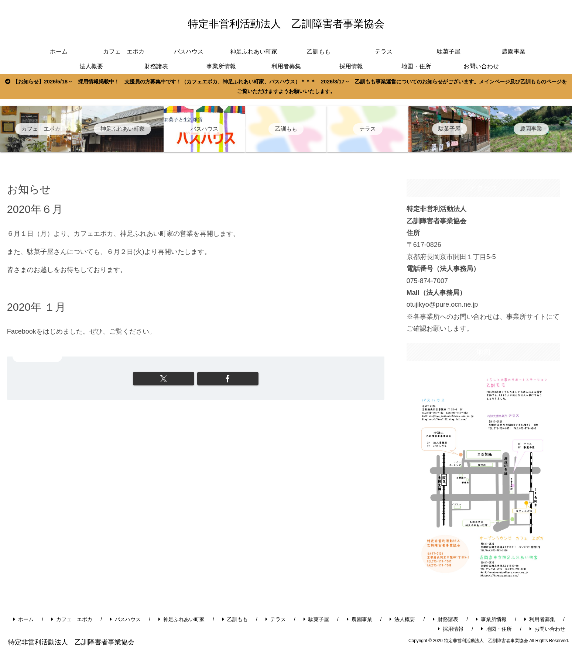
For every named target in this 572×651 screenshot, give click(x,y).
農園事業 (359, 619)
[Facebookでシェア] (225, 378)
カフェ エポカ (71, 619)
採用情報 (450, 629)
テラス (276, 619)
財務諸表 (445, 619)
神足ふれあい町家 (181, 619)
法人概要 (402, 619)
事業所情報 (491, 619)
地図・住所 (496, 629)
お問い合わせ (547, 629)
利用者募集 (539, 619)
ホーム (23, 619)
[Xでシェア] (166, 378)
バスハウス (125, 619)
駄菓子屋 (316, 619)
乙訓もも (235, 619)
